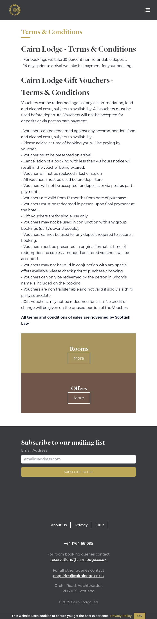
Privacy (81, 525)
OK (139, 616)
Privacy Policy (121, 616)
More (79, 358)
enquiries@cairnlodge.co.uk (78, 576)
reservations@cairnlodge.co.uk (78, 560)
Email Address (34, 450)
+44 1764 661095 (78, 543)
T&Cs (100, 525)
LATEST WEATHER (78, 500)
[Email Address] (78, 459)
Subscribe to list (78, 472)
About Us (59, 525)
